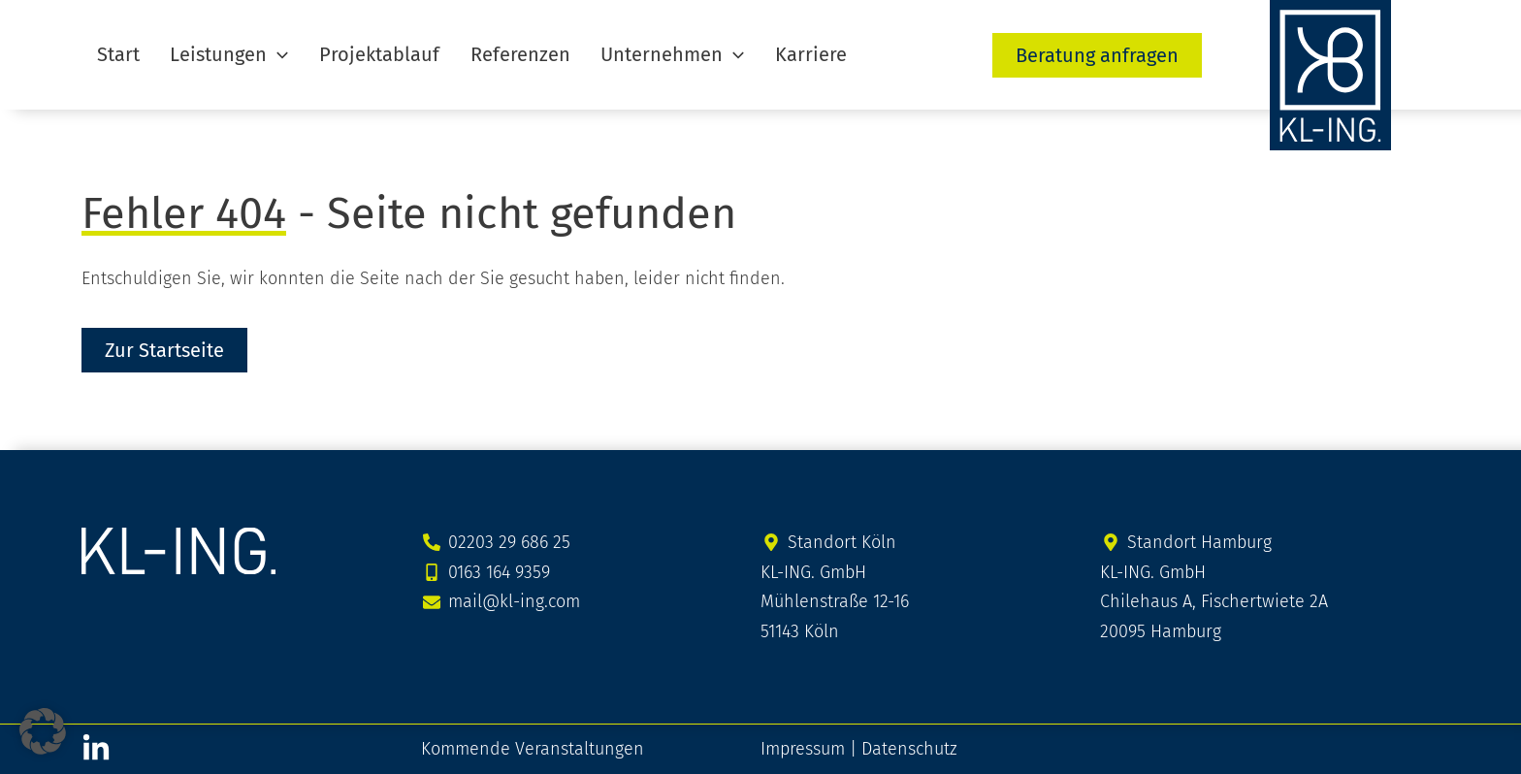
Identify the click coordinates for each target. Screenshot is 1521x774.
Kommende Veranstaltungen (532, 748)
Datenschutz (909, 748)
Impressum (802, 748)
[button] (261, 54)
